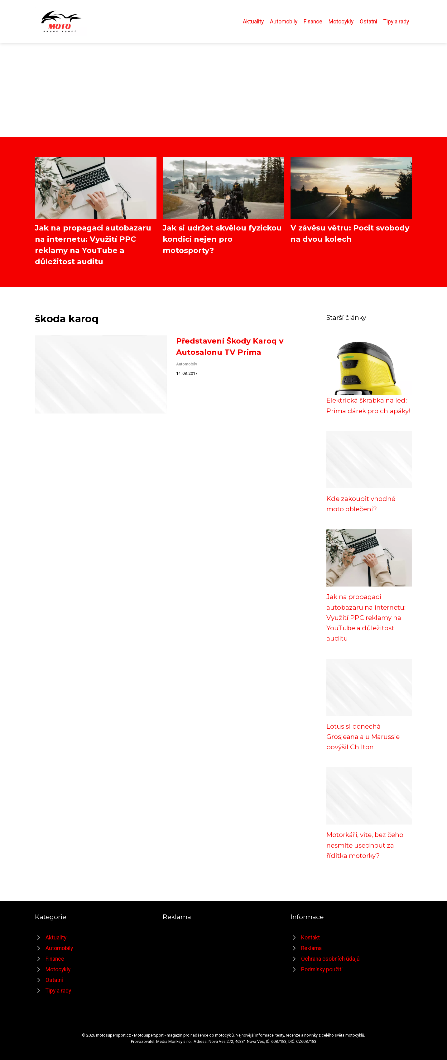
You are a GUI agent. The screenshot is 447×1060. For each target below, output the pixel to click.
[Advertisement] (223, 90)
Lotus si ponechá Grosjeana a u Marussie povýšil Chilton (363, 736)
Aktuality (253, 21)
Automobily (283, 21)
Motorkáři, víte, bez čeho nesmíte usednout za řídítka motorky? (364, 845)
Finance (313, 21)
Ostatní (368, 21)
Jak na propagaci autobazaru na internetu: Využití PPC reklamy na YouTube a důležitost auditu (366, 617)
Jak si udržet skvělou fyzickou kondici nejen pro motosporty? (222, 239)
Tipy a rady (396, 21)
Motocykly (341, 21)
